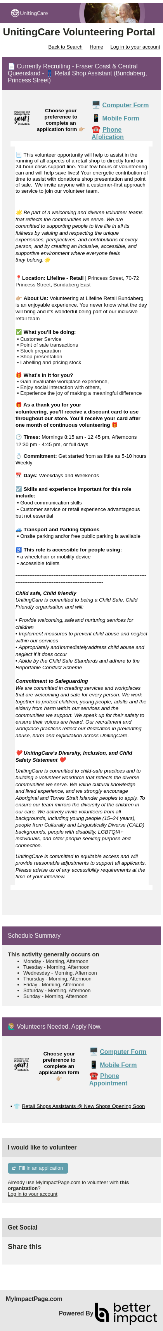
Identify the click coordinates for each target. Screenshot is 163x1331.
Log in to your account (135, 47)
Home (96, 47)
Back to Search (65, 47)
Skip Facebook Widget (67, 1250)
